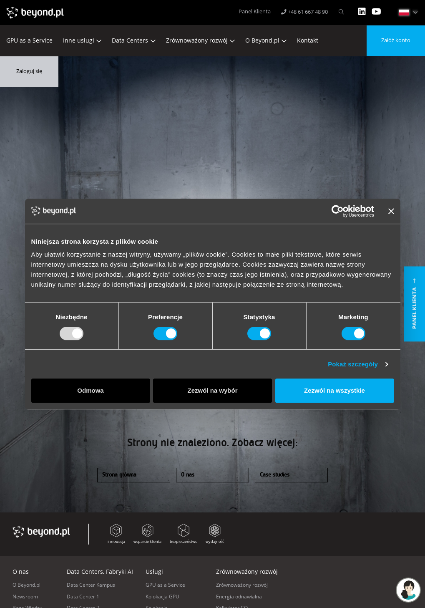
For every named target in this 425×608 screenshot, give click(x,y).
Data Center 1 (83, 596)
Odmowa (90, 390)
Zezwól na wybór (212, 390)
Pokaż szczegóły (353, 364)
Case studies (274, 475)
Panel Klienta (255, 11)
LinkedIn (362, 11)
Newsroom (25, 596)
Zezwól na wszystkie (334, 390)
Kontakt (307, 40)
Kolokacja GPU (162, 596)
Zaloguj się (29, 71)
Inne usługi (78, 40)
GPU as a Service (29, 40)
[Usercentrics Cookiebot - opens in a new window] (337, 211)
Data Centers (130, 40)
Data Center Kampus (91, 584)
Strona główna (119, 475)
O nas (187, 475)
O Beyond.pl (262, 40)
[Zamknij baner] (391, 211)
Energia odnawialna (239, 596)
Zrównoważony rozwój (197, 40)
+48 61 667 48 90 (304, 11)
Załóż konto (395, 40)
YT (376, 11)
